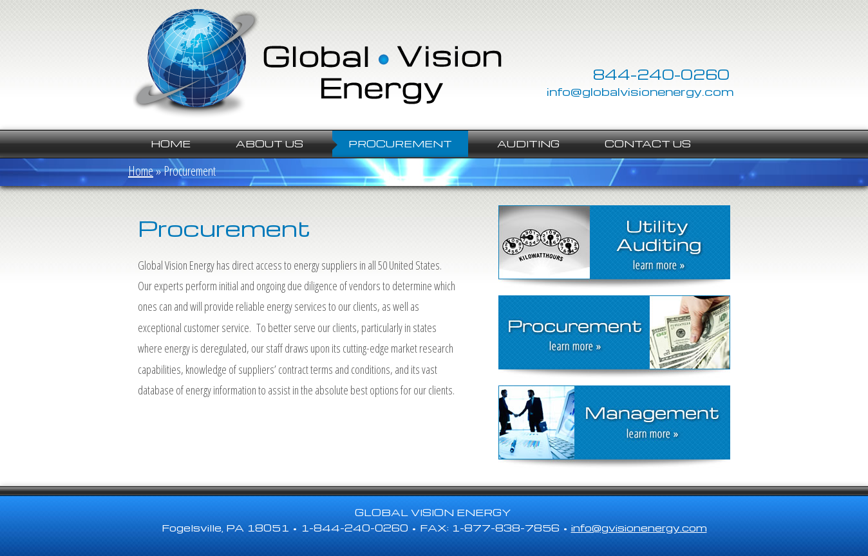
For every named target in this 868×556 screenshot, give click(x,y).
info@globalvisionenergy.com (640, 91)
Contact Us (648, 143)
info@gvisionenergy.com (639, 527)
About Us (269, 143)
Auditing (528, 143)
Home (171, 143)
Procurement (400, 143)
